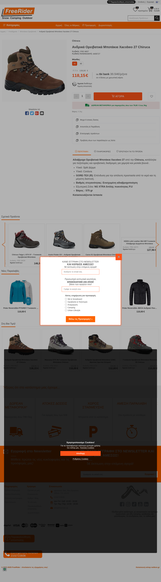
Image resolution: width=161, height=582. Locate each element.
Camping (71, 307)
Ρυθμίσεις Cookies (80, 459)
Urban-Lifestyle (74, 310)
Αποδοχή (80, 453)
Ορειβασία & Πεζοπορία (77, 302)
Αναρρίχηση (73, 305)
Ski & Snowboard (75, 299)
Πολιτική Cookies (87, 448)
